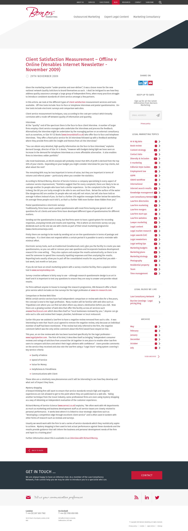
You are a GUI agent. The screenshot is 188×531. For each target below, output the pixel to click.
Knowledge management (143, 192)
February (143, 330)
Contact (138, 2)
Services (91, 2)
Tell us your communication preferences (58, 497)
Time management (143, 273)
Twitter (145, 83)
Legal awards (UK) (143, 235)
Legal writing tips (143, 243)
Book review (143, 145)
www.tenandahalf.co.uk (72, 134)
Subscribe (149, 2)
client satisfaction (77, 102)
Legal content (143, 226)
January (143, 335)
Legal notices (151, 526)
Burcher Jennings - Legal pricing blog (141, 302)
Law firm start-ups (143, 214)
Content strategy (143, 150)
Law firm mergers (143, 209)
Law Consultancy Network (143, 197)
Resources (126, 2)
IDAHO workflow (143, 180)
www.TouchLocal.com (37, 311)
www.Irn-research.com (101, 290)
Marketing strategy (143, 256)
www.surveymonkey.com (43, 270)
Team (143, 269)
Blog (116, 2)
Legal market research (143, 231)
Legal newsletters (143, 239)
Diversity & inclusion (143, 158)
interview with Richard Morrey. (84, 438)
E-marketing (143, 163)
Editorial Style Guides (143, 167)
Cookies (142, 526)
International (143, 184)
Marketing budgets (143, 248)
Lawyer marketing (143, 222)
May (143, 326)
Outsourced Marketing (87, 16)
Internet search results (143, 188)
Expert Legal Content (116, 16)
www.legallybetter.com (36, 337)
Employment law (143, 171)
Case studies (104, 2)
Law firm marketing (143, 205)
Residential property (143, 265)
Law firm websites (143, 218)
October (143, 343)
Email (150, 83)
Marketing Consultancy (146, 16)
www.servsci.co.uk (66, 405)
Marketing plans (143, 252)
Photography (143, 260)
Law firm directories (143, 201)
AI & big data (143, 141)
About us (80, 2)
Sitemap (159, 526)
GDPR (143, 175)
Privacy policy (145, 123)
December (143, 339)
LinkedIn (140, 83)
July (143, 348)
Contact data (143, 154)
